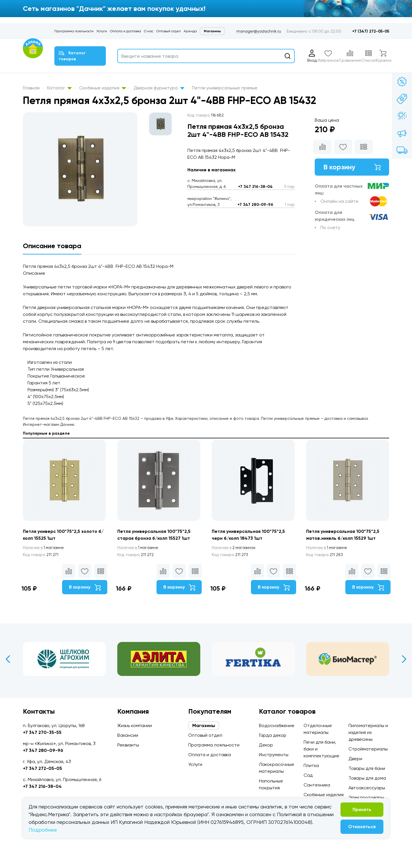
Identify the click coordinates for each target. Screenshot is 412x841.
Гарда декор (272, 735)
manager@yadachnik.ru (258, 31)
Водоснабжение (276, 725)
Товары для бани (366, 768)
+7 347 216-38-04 (255, 186)
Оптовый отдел (168, 31)
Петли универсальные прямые (225, 88)
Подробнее (43, 830)
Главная (31, 88)
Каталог (59, 88)
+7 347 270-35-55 (42, 732)
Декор (266, 745)
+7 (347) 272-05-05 (370, 31)
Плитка (311, 765)
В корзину (352, 167)
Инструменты (273, 754)
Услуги (101, 31)
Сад (308, 775)
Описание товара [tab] (52, 246)
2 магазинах (234, 547)
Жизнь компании (134, 725)
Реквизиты (128, 745)
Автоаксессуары (366, 787)
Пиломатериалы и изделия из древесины (368, 732)
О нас (148, 31)
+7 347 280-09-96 (255, 204)
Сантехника (317, 785)
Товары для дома (367, 778)
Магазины (212, 31)
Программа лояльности (74, 31)
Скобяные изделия (102, 88)
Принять (361, 809)
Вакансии (127, 735)
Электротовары (366, 797)
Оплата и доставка (125, 31)
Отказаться (362, 826)
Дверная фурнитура (159, 88)
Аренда (190, 31)
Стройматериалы (368, 749)
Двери (355, 758)
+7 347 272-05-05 (42, 768)
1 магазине (44, 547)
